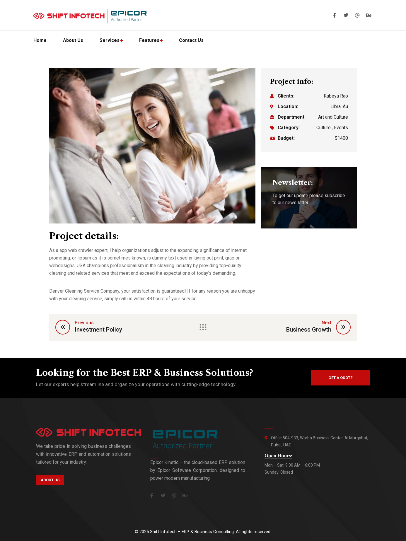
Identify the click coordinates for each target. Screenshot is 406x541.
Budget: (286, 138)
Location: (288, 106)
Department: (292, 117)
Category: (289, 127)
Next (326, 322)
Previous (84, 322)
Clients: (286, 96)
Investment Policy (98, 329)
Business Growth (308, 329)
